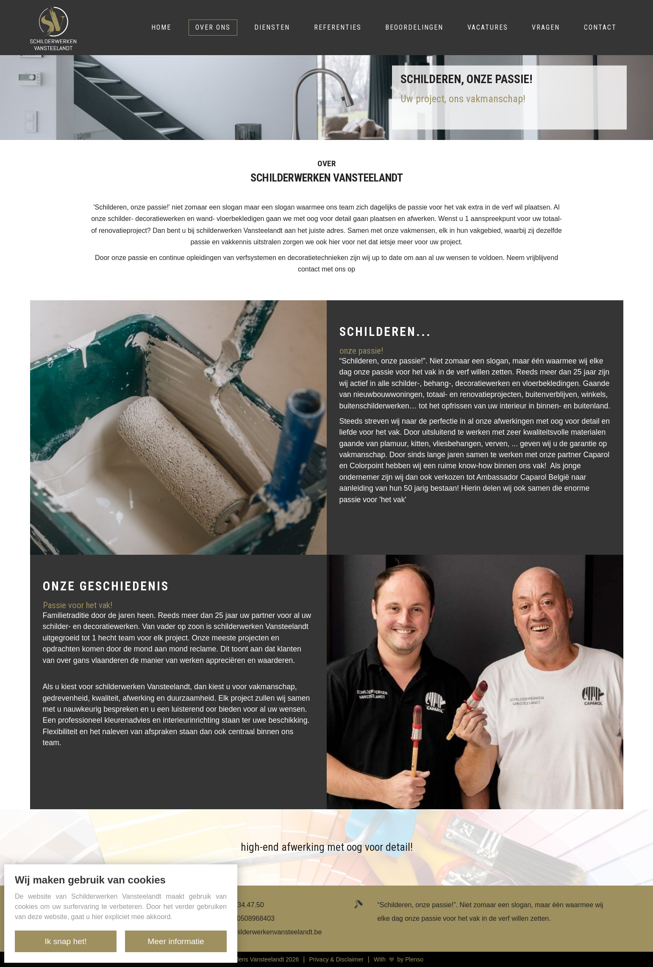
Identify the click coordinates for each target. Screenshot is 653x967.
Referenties (337, 27)
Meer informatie (175, 941)
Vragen (546, 27)
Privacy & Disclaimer (336, 959)
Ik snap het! (65, 941)
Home (161, 27)
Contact (600, 27)
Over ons (213, 27)
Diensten (272, 27)
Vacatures (487, 27)
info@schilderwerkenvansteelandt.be (266, 932)
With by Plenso (398, 959)
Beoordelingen (414, 27)
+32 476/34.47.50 (237, 904)
